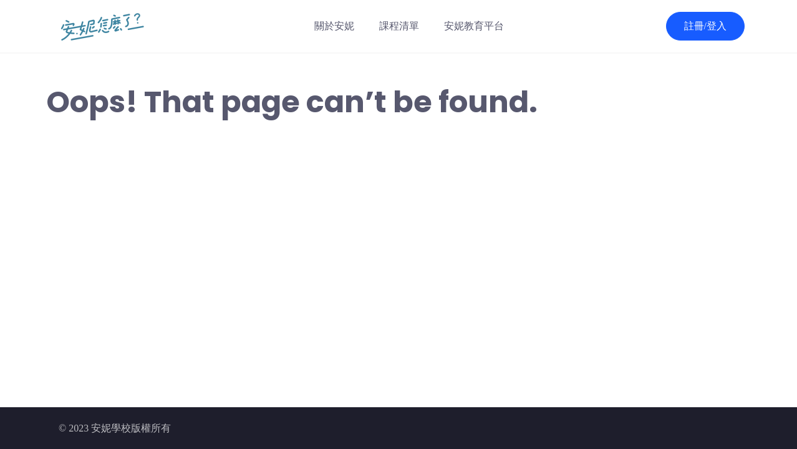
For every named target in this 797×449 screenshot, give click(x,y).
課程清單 (399, 26)
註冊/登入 (705, 26)
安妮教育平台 (474, 26)
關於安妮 (334, 26)
